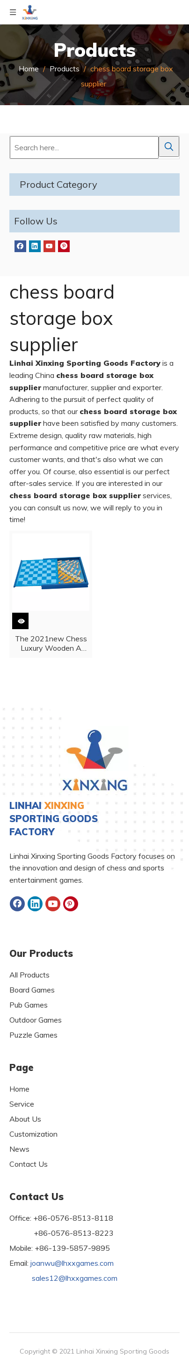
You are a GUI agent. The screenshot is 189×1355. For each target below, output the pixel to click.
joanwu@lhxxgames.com (72, 1263)
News (19, 1149)
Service (21, 1104)
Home (19, 1088)
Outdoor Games (35, 1019)
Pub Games (28, 1004)
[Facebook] (20, 246)
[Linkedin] (35, 246)
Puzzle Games (33, 1034)
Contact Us (28, 1164)
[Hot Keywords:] (169, 146)
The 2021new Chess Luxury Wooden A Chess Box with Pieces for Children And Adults (51, 643)
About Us (25, 1119)
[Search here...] (84, 147)
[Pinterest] (64, 246)
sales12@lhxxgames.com (74, 1278)
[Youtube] (49, 246)
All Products (29, 974)
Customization (33, 1134)
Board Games (32, 989)
